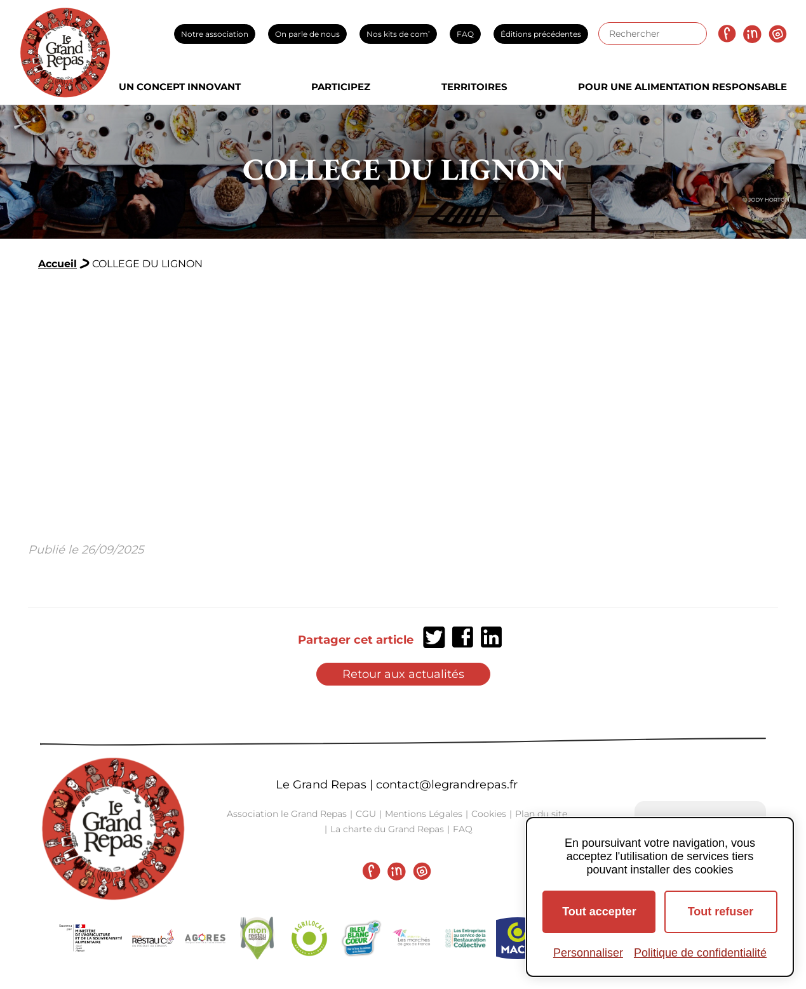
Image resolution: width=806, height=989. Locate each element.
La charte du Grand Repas (387, 829)
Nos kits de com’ (398, 34)
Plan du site (541, 814)
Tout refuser (721, 911)
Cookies (488, 814)
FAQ (465, 34)
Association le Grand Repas (287, 814)
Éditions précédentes (540, 34)
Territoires (474, 87)
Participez (340, 87)
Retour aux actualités (403, 674)
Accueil (57, 264)
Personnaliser (588, 952)
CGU (366, 814)
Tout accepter (599, 911)
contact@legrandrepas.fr (447, 785)
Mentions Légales (423, 814)
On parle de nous (307, 34)
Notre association (214, 34)
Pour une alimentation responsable (682, 87)
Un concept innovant (180, 87)
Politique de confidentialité (700, 952)
